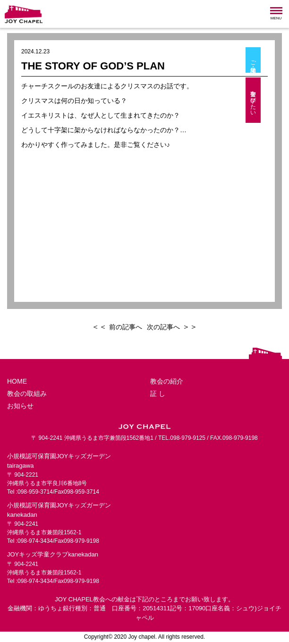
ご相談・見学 (270, 60)
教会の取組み (27, 393)
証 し (157, 393)
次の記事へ (163, 327)
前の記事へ (125, 327)
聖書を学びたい (270, 100)
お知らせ (20, 406)
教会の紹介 (166, 381)
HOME (17, 381)
